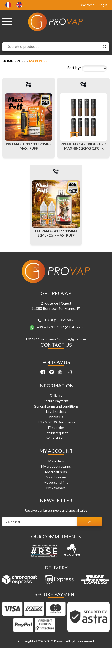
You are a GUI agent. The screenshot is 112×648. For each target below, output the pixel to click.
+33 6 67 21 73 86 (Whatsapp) (60, 327)
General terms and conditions (56, 406)
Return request (56, 433)
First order (56, 427)
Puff (21, 61)
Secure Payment (56, 401)
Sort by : (74, 67)
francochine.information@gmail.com (62, 339)
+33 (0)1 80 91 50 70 (59, 320)
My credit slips (56, 472)
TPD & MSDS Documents (56, 422)
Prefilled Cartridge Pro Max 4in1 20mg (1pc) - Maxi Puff (83, 146)
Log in (103, 5)
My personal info (56, 482)
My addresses (56, 477)
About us (56, 417)
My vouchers (56, 488)
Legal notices (56, 411)
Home (7, 61)
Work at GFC (56, 438)
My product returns (56, 466)
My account (56, 451)
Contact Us (56, 345)
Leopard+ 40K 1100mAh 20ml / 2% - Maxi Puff (56, 233)
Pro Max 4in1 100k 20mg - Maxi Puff (29, 146)
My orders (56, 461)
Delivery (56, 395)
